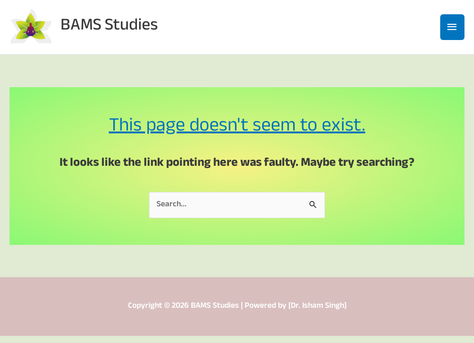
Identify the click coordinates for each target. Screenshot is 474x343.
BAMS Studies (109, 27)
